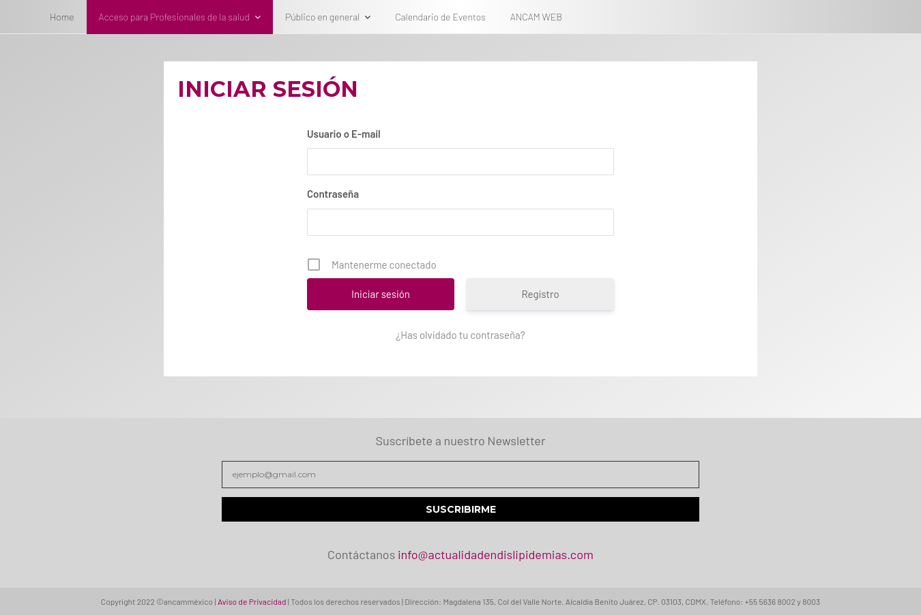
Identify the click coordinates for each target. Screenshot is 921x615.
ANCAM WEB (536, 16)
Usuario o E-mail (344, 133)
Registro (540, 294)
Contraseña (333, 194)
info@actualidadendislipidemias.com (496, 554)
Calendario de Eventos (440, 16)
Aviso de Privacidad (252, 601)
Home (62, 16)
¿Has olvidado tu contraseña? (460, 335)
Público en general (322, 16)
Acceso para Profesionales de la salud (174, 16)
